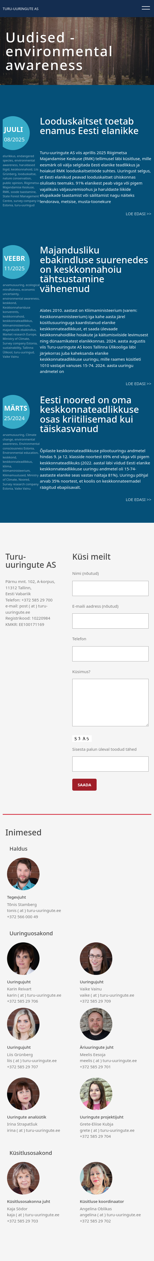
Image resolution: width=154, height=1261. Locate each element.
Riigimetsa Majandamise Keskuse (21, 185)
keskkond (9, 303)
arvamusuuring (13, 285)
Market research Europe (19, 334)
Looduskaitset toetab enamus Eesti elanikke (90, 126)
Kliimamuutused (14, 474)
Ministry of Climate (16, 339)
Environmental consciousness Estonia (21, 445)
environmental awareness (21, 298)
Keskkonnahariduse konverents (16, 309)
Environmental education (20, 452)
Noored (23, 479)
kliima (7, 465)
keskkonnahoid (21, 169)
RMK (6, 192)
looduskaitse (26, 174)
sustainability (12, 348)
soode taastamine (23, 192)
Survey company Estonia (20, 343)
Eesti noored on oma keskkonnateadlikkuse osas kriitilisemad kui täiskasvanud (90, 413)
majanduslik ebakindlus (19, 330)
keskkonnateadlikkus (17, 321)
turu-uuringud (25, 205)
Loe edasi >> (138, 213)
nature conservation (17, 178)
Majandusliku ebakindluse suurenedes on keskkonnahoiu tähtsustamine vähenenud (95, 268)
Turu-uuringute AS (20, 8)
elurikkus (9, 156)
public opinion (13, 183)
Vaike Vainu (11, 356)
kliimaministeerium (16, 325)
